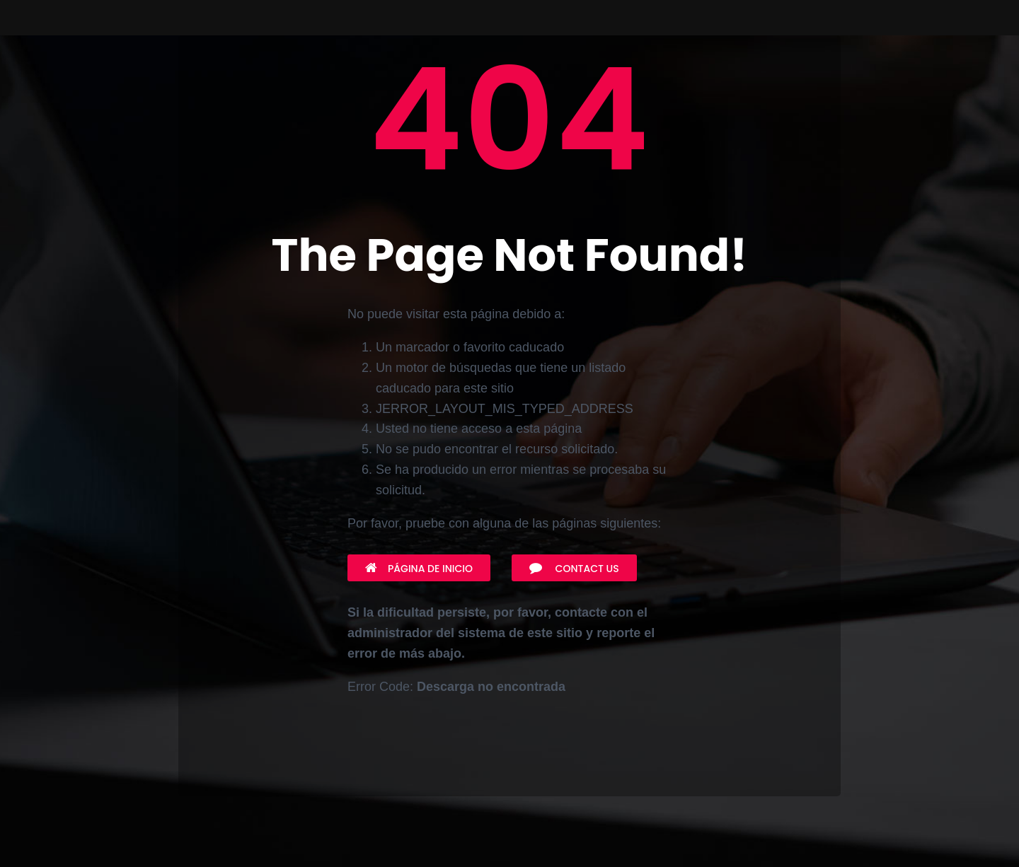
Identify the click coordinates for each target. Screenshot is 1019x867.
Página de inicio (419, 568)
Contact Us (574, 568)
